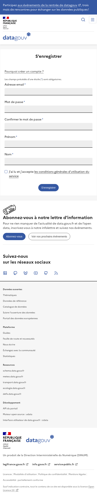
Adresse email (15, 84)
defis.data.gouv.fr (12, 394)
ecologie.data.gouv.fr (14, 388)
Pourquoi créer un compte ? (24, 71)
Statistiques (9, 356)
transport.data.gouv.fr (14, 382)
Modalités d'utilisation (25, 474)
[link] (14, 236)
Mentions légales (77, 474)
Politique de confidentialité (52, 474)
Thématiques (10, 295)
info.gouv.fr (39, 464)
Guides (6, 333)
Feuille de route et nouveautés (18, 338)
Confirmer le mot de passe (24, 119)
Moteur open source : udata (17, 414)
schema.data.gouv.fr (13, 370)
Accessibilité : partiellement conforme (23, 480)
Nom (9, 154)
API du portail (10, 408)
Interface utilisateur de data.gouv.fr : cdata (25, 420)
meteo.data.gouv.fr (13, 376)
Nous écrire (9, 344)
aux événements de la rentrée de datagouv (47, 5)
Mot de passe (15, 102)
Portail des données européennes (20, 318)
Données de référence (14, 301)
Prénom (11, 137)
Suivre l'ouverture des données (19, 312)
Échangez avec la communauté (19, 350)
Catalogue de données (15, 306)
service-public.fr (64, 464)
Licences (7, 474)
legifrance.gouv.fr (14, 464)
